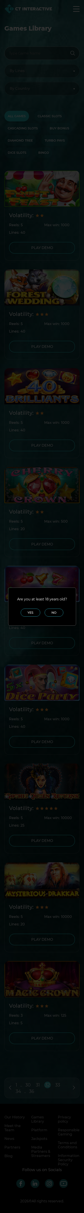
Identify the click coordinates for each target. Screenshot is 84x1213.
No (54, 613)
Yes (30, 613)
